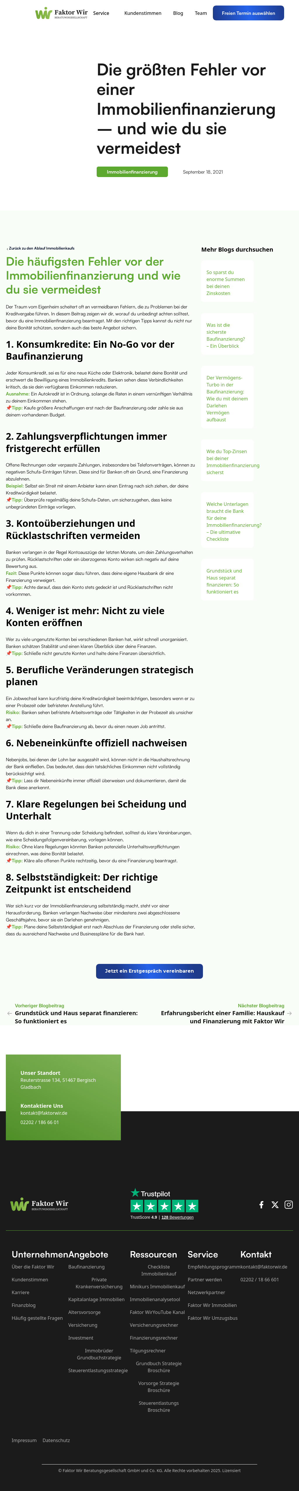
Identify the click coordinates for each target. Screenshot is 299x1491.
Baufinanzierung (86, 1267)
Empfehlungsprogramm (214, 1267)
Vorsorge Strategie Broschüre (158, 1386)
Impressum (24, 1440)
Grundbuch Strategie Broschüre (159, 1367)
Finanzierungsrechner (154, 1338)
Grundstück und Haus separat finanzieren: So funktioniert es (224, 581)
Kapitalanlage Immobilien (96, 1299)
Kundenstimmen (142, 13)
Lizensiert (231, 1470)
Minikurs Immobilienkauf (157, 1286)
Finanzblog (24, 1305)
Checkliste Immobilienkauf (158, 1270)
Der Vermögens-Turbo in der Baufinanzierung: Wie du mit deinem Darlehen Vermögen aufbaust (227, 398)
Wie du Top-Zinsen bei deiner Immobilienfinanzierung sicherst (227, 462)
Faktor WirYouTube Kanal (157, 1312)
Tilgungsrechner (148, 1350)
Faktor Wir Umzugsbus (213, 1318)
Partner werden (205, 1279)
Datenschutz (56, 1440)
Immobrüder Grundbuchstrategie (99, 1354)
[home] (63, 13)
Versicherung (83, 1325)
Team (201, 13)
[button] (104, 13)
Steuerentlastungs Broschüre (159, 1406)
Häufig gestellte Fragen (37, 1318)
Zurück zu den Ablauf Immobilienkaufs (41, 248)
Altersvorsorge (84, 1312)
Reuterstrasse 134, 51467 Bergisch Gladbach (58, 1093)
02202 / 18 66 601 (259, 1279)
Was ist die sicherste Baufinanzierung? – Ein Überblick (225, 335)
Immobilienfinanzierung (132, 172)
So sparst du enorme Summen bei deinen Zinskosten (225, 282)
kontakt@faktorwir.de (43, 1123)
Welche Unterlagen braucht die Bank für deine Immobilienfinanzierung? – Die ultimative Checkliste (227, 521)
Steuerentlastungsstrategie (98, 1370)
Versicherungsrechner (154, 1325)
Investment (80, 1338)
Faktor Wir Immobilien (212, 1305)
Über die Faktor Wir (33, 1267)
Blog (178, 13)
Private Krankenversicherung (99, 1283)
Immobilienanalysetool (155, 1299)
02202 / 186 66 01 (39, 1132)
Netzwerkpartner (206, 1292)
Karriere (20, 1292)
